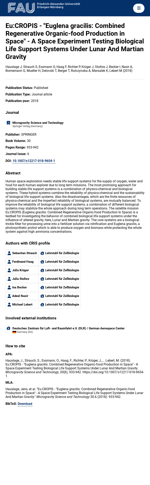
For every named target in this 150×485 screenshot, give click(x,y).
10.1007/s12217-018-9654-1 (34, 161)
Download (25, 404)
